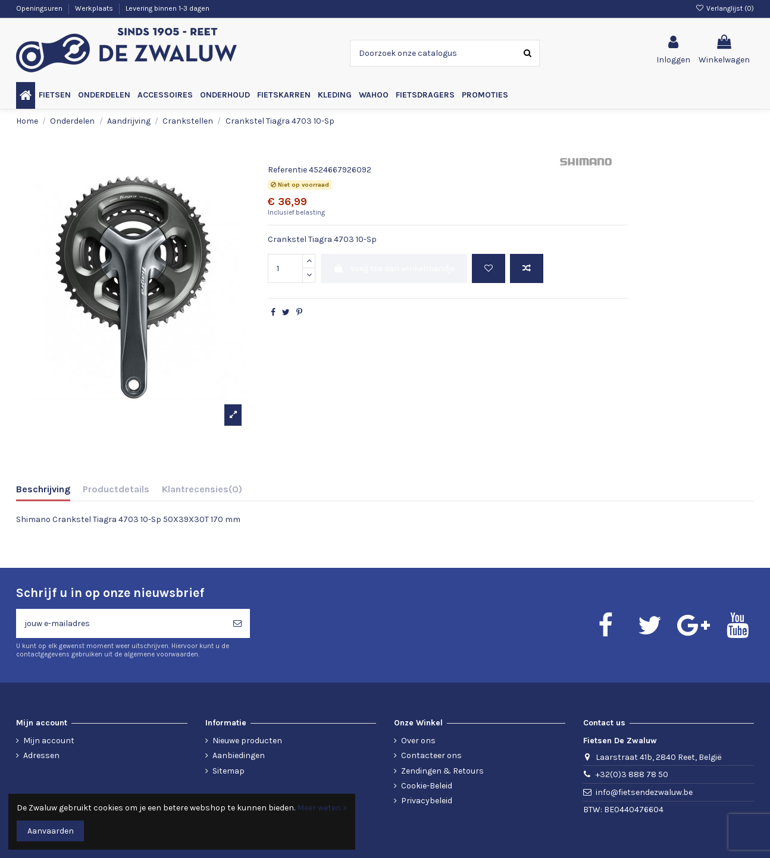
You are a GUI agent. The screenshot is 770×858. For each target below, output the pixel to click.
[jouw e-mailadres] (120, 623)
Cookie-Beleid (426, 786)
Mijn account (48, 741)
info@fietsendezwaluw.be (644, 792)
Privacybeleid (426, 801)
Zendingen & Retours (442, 771)
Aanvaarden (50, 831)
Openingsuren (40, 8)
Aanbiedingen (238, 755)
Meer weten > (322, 808)
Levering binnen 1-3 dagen (167, 8)
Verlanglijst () (725, 8)
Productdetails (116, 489)
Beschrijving (43, 489)
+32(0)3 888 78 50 (632, 774)
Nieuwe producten (247, 741)
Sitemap (228, 771)
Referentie (287, 170)
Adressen (41, 755)
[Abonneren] (237, 623)
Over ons (418, 741)
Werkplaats (95, 8)
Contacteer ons (431, 755)
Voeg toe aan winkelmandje (394, 268)
